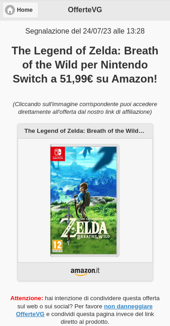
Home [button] (25, 10)
